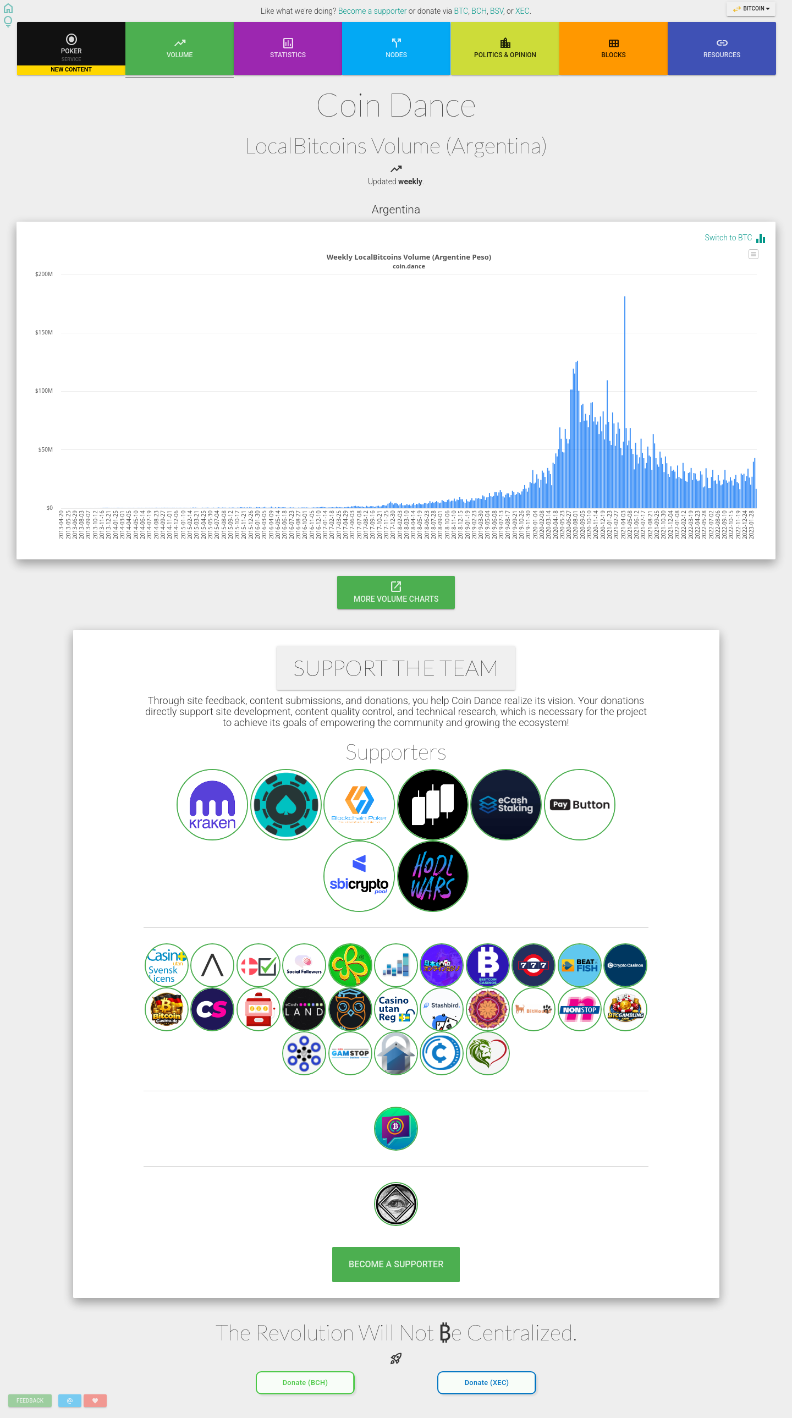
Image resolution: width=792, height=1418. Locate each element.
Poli (505, 47)
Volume (179, 55)
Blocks (613, 47)
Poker (71, 53)
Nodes (397, 47)
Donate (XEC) (487, 1380)
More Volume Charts (396, 591)
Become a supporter (372, 11)
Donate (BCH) (305, 1380)
